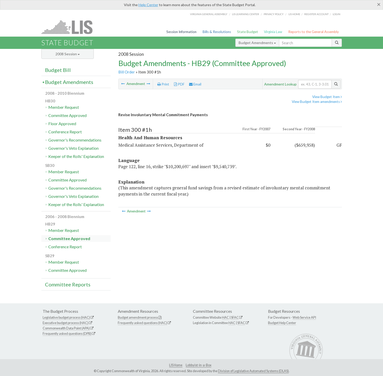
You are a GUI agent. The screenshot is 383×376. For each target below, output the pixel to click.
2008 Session (67, 54)
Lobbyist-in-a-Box (198, 365)
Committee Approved (67, 115)
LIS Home (175, 365)
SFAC (235, 317)
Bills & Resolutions (217, 32)
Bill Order (126, 72)
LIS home (294, 14)
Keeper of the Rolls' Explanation (76, 156)
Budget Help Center (282, 323)
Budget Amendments (257, 42)
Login (336, 14)
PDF (179, 84)
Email (195, 84)
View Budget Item (327, 97)
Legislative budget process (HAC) (66, 317)
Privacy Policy (274, 14)
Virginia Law (273, 32)
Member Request (63, 107)
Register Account (316, 14)
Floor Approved (62, 123)
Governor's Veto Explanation (73, 148)
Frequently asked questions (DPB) (67, 333)
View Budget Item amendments (317, 102)
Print (163, 84)
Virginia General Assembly (208, 14)
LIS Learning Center (245, 14)
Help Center (148, 5)
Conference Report (65, 131)
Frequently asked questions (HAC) (142, 323)
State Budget (247, 32)
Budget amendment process (138, 317)
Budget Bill (58, 70)
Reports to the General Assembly (313, 32)
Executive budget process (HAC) (65, 323)
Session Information (181, 32)
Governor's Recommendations (74, 139)
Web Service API (304, 317)
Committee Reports (67, 284)
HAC (225, 317)
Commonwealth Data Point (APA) (66, 328)
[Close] (379, 4)
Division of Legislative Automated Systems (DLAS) (253, 371)
